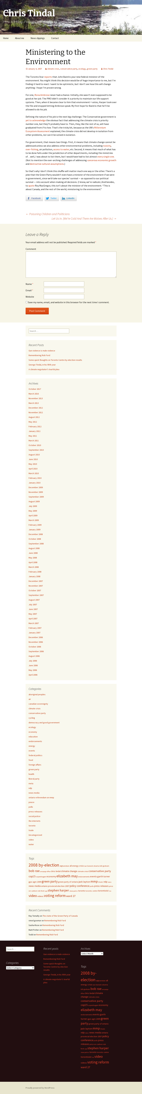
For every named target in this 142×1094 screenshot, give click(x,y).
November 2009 (36, 492)
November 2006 (36, 642)
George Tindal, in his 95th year (42, 364)
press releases (35, 811)
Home (6, 38)
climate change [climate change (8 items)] (69, 871)
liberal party (34, 778)
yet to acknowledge (36, 120)
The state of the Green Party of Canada (60, 915)
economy (33, 732)
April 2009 (33, 515)
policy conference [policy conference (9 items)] (79, 886)
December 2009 (36, 487)
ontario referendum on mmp (41, 797)
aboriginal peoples (37, 694)
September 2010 (36, 450)
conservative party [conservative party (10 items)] (100, 871)
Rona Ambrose (42, 94)
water (31, 844)
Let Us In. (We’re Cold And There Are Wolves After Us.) (84, 218)
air (30, 699)
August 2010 (34, 454)
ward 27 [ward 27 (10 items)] (70, 896)
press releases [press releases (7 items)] (101, 886)
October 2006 (35, 646)
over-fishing (32, 149)
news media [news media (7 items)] (35, 886)
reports (48, 76)
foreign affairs (35, 764)
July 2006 (33, 660)
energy (32, 746)
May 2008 (33, 557)
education (33, 736)
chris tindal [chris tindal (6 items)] (56, 871)
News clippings (38, 38)
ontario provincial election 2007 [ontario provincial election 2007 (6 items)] (55, 886)
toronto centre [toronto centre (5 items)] (91, 891)
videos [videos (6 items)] (40, 896)
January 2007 (34, 632)
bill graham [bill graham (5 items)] (104, 866)
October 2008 (35, 539)
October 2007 (35, 590)
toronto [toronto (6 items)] (81, 890)
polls (31, 807)
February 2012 (35, 426)
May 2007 (33, 614)
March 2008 (34, 567)
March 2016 (34, 393)
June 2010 (33, 459)
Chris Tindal (108, 68)
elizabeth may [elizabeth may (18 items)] (67, 876)
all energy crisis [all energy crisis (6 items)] (77, 865)
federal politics (35, 755)
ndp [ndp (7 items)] (105, 881)
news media (34, 792)
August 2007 (34, 599)
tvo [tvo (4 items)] (110, 891)
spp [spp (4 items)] (46, 891)
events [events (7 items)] (93, 876)
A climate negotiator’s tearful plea (44, 369)
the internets (34, 821)
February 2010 (35, 478)
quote (31, 185)
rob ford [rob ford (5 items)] (41, 891)
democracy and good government (44, 722)
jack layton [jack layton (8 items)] (84, 881)
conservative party (68, 68)
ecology (82, 68)
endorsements (35, 741)
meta (31, 783)
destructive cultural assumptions (47, 163)
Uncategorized (35, 835)
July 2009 (33, 506)
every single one (105, 156)
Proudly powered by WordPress (40, 1087)
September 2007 (36, 595)
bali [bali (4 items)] (85, 866)
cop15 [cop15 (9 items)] (32, 876)
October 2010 (35, 445)
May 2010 (33, 464)
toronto (32, 825)
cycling (32, 717)
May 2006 (33, 670)
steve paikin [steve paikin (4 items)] (73, 891)
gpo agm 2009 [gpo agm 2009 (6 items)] (35, 881)
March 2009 (34, 520)
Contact (55, 38)
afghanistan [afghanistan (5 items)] (64, 866)
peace (31, 802)
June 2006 (33, 665)
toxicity (107, 145)
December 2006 (36, 637)
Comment (31, 248)
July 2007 (33, 604)
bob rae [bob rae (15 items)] (34, 871)
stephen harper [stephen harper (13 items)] (58, 890)
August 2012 (34, 417)
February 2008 (35, 571)
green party (92, 68)
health (31, 774)
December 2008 (36, 534)
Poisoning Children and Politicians (48, 214)
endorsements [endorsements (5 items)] (84, 876)
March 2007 (34, 623)
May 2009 (33, 510)
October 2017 (35, 389)
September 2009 (36, 496)
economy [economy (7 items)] (51, 876)
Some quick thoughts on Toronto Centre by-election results (55, 360)
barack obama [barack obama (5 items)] (93, 866)
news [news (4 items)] (109, 882)
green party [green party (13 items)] (50, 881)
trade (31, 830)
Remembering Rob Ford (39, 355)
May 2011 (33, 435)
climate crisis (53, 68)
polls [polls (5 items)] (92, 886)
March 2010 (34, 473)
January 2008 (34, 576)
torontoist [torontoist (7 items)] (103, 890)
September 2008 (36, 543)
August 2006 (34, 656)
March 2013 (34, 403)
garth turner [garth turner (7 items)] (103, 876)
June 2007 (33, 609)
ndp (30, 788)
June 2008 (33, 553)
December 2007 (36, 581)
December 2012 (36, 407)
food (31, 760)
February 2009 (35, 524)
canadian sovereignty (38, 703)
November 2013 (36, 398)
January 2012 (34, 431)
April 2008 (33, 562)
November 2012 (36, 412)
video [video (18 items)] (33, 895)
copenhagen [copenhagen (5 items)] (41, 876)
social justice (34, 816)
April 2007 (33, 618)
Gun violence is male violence (42, 350)
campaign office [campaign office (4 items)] (45, 871)
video (31, 839)
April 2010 (33, 468)
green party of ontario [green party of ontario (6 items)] (68, 881)
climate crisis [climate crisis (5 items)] (83, 871)
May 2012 (33, 421)
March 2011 (34, 440)
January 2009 (34, 529)
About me (19, 38)
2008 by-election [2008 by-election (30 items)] (44, 865)
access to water (61, 149)
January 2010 (34, 482)
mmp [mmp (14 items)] (94, 881)
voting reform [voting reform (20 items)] (55, 895)
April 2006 (33, 674)
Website (30, 296)
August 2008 (34, 548)
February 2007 (35, 628)
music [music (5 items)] (100, 882)
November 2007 (36, 585)
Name (29, 283)
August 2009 (34, 501)
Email (29, 290)
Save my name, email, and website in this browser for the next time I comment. (68, 302)
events (32, 750)
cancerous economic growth (101, 160)
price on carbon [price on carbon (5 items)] (96, 1044)
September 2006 (36, 651)
